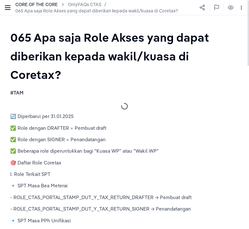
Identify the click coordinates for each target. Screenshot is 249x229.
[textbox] (124, 56)
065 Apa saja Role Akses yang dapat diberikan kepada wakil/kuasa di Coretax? (96, 11)
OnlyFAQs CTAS (85, 4)
